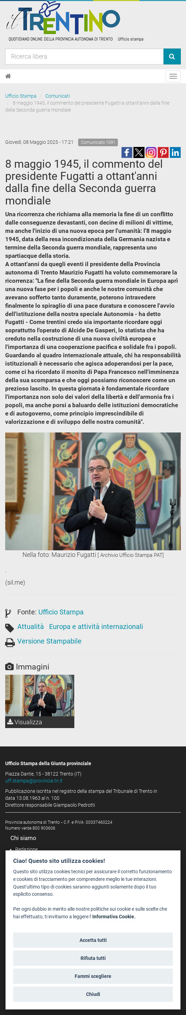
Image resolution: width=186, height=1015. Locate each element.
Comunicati (57, 96)
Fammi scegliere (93, 976)
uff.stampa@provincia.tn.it (34, 781)
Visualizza (24, 722)
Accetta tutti (93, 940)
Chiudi (93, 994)
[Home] (8, 76)
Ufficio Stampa (21, 96)
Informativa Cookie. (114, 917)
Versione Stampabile (49, 641)
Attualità (30, 626)
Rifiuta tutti (93, 958)
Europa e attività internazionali (96, 626)
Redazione (26, 849)
